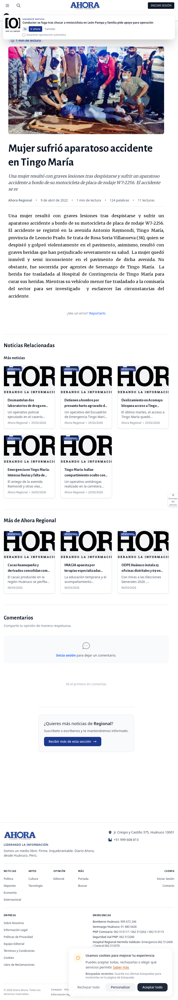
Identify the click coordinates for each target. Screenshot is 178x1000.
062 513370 (112, 946)
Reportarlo (97, 313)
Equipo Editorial (14, 944)
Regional (20, 16)
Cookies (9, 958)
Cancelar (50, 31)
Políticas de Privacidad (18, 937)
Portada (83, 879)
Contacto (168, 886)
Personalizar (120, 987)
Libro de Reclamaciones (19, 965)
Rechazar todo (88, 987)
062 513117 (121, 932)
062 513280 (126, 937)
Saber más (121, 967)
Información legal (61, 994)
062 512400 (165, 942)
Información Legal (16, 930)
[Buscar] (18, 5)
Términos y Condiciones (19, 951)
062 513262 (138, 932)
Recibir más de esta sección (73, 741)
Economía (10, 893)
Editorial (58, 879)
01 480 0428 (129, 927)
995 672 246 (128, 922)
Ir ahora (35, 31)
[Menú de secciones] (7, 5)
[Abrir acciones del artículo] (173, 500)
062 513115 (156, 932)
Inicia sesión (66, 655)
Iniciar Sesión (161, 5)
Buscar (82, 886)
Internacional (12, 900)
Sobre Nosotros (14, 923)
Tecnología (36, 886)
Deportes (10, 886)
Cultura (33, 879)
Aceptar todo (153, 987)
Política (8, 879)
